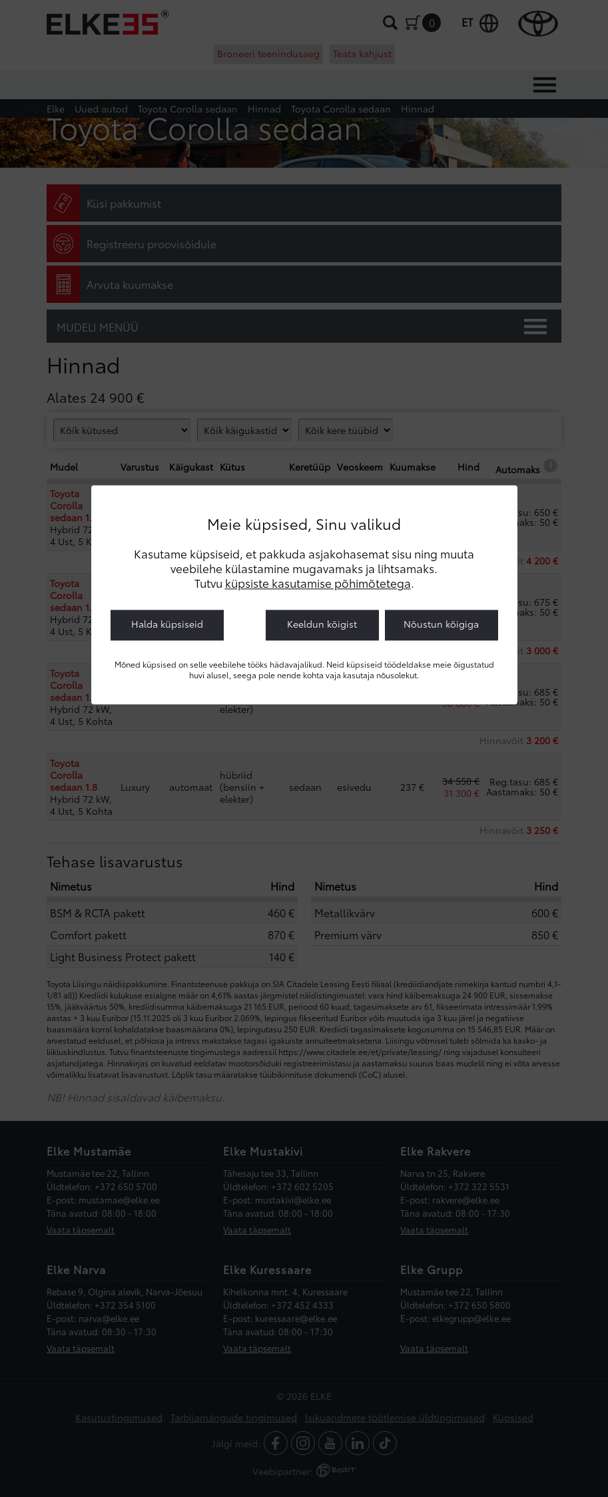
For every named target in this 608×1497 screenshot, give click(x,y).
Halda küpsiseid (167, 623)
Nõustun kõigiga (441, 623)
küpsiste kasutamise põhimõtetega (318, 582)
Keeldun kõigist (322, 623)
